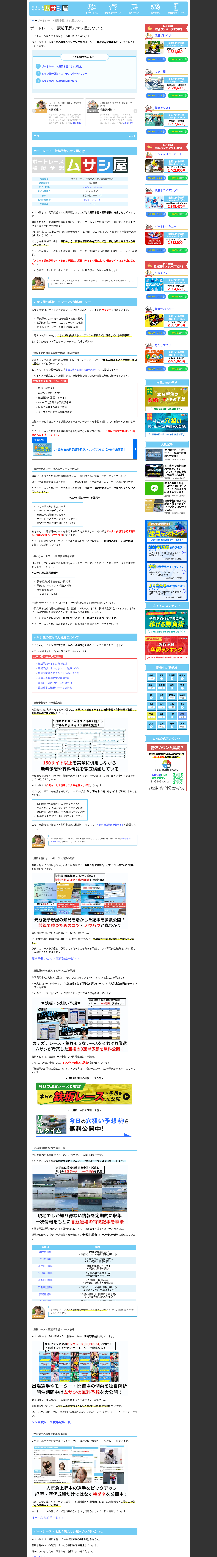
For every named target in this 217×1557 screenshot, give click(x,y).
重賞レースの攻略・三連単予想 (55, 684)
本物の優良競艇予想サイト (111, 825)
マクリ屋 (159, 71)
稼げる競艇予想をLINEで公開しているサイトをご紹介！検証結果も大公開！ (176, 485)
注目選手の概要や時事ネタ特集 (55, 688)
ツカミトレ (161, 273)
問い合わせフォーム (92, 200)
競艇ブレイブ (162, 35)
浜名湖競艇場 (45, 1288)
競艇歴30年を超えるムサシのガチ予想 (58, 674)
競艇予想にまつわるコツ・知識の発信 (58, 669)
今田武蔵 (53, 109)
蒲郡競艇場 (45, 1295)
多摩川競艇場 (45, 1281)
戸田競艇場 (45, 1260)
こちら (92, 204)
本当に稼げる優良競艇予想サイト (83, 370)
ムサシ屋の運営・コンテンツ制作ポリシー (67, 73)
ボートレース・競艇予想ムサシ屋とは (65, 66)
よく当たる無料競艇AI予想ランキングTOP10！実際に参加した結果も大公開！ (176, 469)
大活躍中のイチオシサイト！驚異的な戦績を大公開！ (176, 452)
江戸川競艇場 (45, 1267)
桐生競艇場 (45, 1253)
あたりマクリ (162, 345)
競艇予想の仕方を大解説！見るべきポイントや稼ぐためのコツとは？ (176, 500)
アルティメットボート (167, 154)
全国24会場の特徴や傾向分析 (54, 679)
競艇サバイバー (163, 309)
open (130, 136)
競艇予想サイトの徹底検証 (52, 664)
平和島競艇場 (45, 1274)
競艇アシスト (162, 108)
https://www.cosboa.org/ (92, 187)
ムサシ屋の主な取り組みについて (62, 80)
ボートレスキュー (164, 226)
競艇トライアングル (165, 190)
